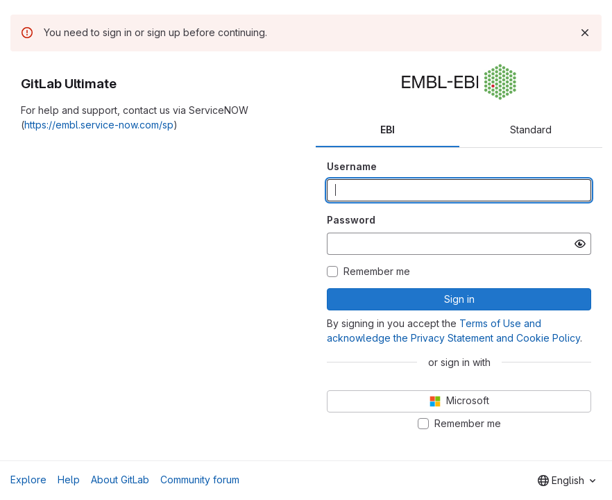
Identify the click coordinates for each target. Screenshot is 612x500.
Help (69, 479)
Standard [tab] (531, 129)
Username (352, 166)
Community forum (199, 479)
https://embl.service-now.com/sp (98, 125)
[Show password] (580, 244)
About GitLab (120, 479)
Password (351, 220)
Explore (28, 479)
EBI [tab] (387, 129)
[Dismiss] (585, 32)
